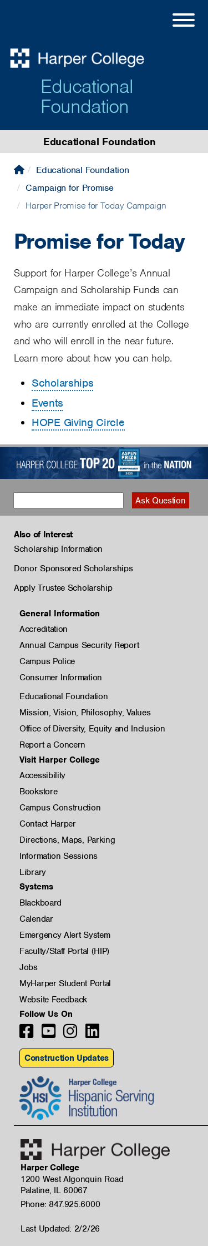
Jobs (28, 967)
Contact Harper (47, 823)
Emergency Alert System (64, 935)
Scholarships (62, 383)
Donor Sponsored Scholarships (73, 568)
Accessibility (42, 775)
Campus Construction (59, 807)
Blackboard (40, 902)
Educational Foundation (86, 96)
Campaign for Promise (69, 188)
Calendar (36, 918)
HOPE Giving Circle (78, 422)
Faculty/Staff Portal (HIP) (64, 951)
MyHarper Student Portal (65, 983)
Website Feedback (53, 999)
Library (32, 872)
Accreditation (43, 629)
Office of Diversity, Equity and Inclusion (92, 728)
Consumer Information (60, 677)
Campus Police (47, 661)
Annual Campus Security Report (79, 645)
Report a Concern (52, 744)
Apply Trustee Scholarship (63, 588)
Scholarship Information (58, 549)
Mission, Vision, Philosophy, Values (85, 712)
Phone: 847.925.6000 (60, 1204)
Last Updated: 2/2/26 (60, 1228)
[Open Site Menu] (172, 21)
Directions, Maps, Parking (67, 840)
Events (47, 403)
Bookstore (38, 791)
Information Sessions (58, 856)
